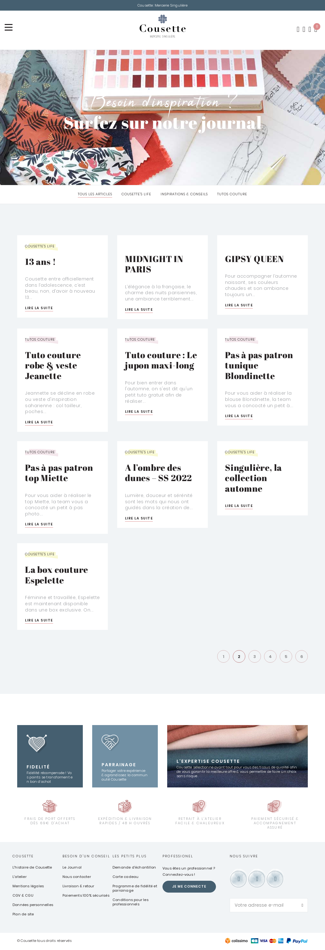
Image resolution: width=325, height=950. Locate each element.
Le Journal (72, 868)
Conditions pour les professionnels (130, 903)
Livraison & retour (78, 887)
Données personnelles (32, 906)
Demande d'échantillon (134, 868)
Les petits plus (129, 857)
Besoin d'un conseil (86, 857)
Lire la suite (39, 308)
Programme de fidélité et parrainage (134, 889)
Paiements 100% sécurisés (85, 896)
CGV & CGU (22, 896)
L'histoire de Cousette (32, 868)
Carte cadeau (125, 877)
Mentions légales (28, 887)
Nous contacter (76, 877)
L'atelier (19, 877)
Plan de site (23, 915)
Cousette (23, 857)
